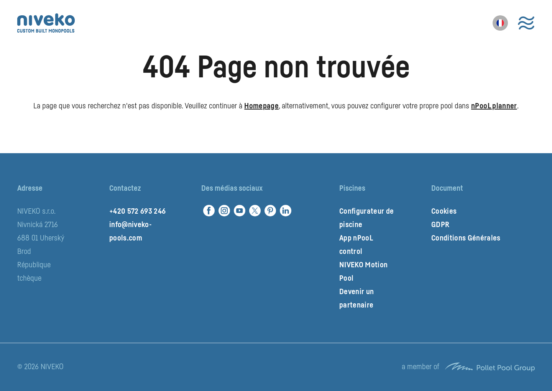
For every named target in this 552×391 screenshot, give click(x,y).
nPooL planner (494, 106)
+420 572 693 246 (137, 211)
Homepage (261, 106)
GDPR (440, 225)
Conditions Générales (466, 238)
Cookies (444, 211)
